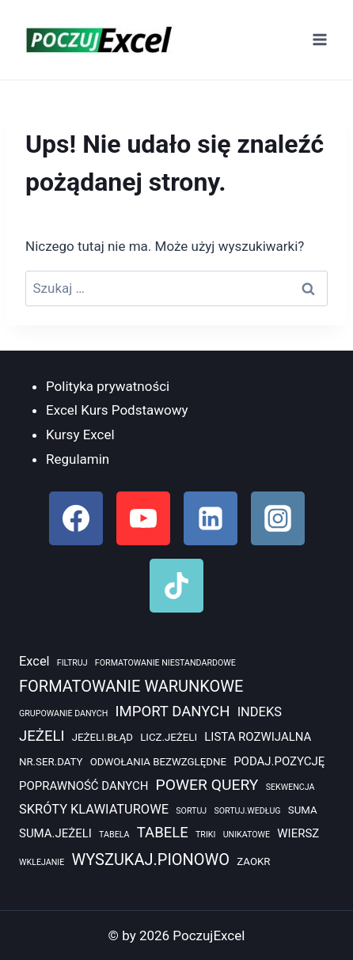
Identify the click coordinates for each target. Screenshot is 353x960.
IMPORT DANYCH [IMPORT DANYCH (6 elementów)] (172, 711)
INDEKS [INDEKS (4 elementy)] (259, 711)
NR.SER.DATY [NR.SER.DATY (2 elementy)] (51, 762)
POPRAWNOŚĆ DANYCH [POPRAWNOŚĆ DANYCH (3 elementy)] (83, 786)
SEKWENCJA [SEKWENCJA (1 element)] (290, 787)
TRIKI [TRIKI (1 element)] (205, 834)
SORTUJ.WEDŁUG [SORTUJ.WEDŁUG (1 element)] (247, 811)
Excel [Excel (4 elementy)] (34, 661)
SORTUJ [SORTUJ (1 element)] (191, 811)
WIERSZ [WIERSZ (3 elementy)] (298, 833)
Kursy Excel (80, 434)
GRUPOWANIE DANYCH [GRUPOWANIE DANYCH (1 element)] (63, 713)
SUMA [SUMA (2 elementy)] (302, 810)
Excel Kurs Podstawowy (117, 410)
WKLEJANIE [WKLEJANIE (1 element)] (41, 862)
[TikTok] (176, 586)
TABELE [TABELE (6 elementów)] (162, 832)
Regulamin (77, 459)
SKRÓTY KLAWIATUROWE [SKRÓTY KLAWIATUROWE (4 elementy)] (94, 809)
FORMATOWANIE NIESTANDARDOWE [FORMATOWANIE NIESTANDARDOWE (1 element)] (165, 663)
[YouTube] (143, 518)
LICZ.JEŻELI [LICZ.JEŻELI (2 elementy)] (168, 737)
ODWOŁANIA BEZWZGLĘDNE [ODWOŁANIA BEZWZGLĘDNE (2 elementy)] (158, 762)
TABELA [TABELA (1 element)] (114, 834)
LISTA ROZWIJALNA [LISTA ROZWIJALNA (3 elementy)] (257, 737)
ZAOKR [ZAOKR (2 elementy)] (253, 861)
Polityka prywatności (107, 386)
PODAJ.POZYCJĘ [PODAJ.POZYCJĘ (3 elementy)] (279, 761)
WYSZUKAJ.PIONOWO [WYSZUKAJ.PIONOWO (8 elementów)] (150, 859)
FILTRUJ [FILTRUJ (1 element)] (72, 663)
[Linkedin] (210, 518)
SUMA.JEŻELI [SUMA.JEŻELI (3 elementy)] (55, 833)
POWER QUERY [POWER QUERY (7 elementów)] (207, 785)
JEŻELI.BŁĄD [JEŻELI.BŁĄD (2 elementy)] (102, 737)
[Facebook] (76, 518)
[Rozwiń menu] (319, 39)
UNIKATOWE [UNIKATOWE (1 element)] (246, 834)
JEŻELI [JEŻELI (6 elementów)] (41, 736)
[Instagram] (278, 518)
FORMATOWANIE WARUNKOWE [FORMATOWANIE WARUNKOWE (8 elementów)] (131, 686)
